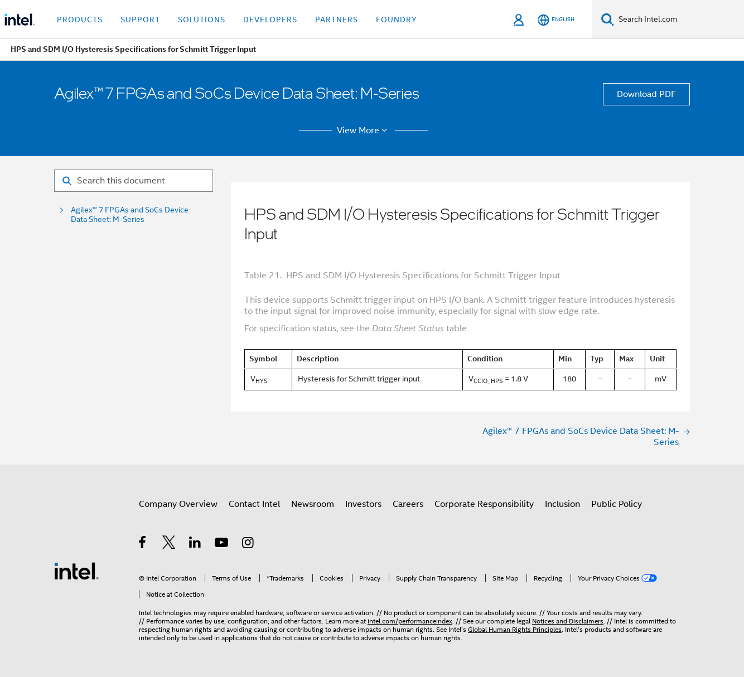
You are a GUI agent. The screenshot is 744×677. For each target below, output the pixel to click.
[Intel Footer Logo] (76, 570)
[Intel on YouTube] (222, 544)
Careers (408, 504)
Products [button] (80, 19)
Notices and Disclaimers (567, 621)
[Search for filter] (133, 181)
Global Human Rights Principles (515, 629)
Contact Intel (254, 504)
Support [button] (140, 19)
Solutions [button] (201, 19)
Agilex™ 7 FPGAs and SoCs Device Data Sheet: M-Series (130, 214)
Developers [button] (270, 19)
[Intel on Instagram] (248, 544)
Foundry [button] (396, 19)
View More (364, 130)
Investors (363, 504)
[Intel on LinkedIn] (195, 544)
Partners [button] (336, 19)
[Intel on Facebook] (143, 544)
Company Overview (178, 504)
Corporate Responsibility (484, 504)
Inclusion (562, 504)
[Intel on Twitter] (169, 544)
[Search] (607, 19)
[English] (556, 20)
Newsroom (312, 504)
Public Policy (616, 504)
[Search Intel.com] (679, 19)
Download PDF (646, 94)
